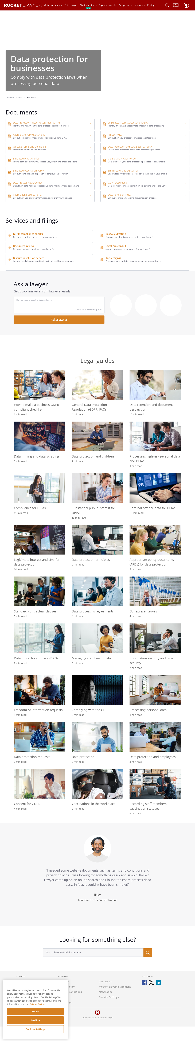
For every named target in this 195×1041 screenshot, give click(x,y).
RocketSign (65, 1002)
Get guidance (125, 5)
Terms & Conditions (70, 992)
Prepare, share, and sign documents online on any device (133, 260)
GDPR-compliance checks (28, 234)
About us (140, 5)
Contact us (105, 981)
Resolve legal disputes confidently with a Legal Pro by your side (43, 260)
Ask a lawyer (71, 5)
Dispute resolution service (28, 258)
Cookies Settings (35, 1029)
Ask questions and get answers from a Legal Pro (129, 249)
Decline (35, 1020)
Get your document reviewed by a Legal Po (33, 249)
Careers (62, 997)
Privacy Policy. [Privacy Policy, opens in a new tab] (37, 1004)
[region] (35, 1009)
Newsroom (105, 992)
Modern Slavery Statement (115, 986)
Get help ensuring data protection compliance (35, 237)
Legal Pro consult (116, 246)
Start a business (88, 6)
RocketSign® (113, 258)
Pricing (150, 5)
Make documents (53, 5)
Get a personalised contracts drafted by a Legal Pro (130, 237)
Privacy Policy (66, 986)
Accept (35, 1011)
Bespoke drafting (116, 234)
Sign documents (107, 5)
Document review (23, 246)
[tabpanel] (97, 875)
